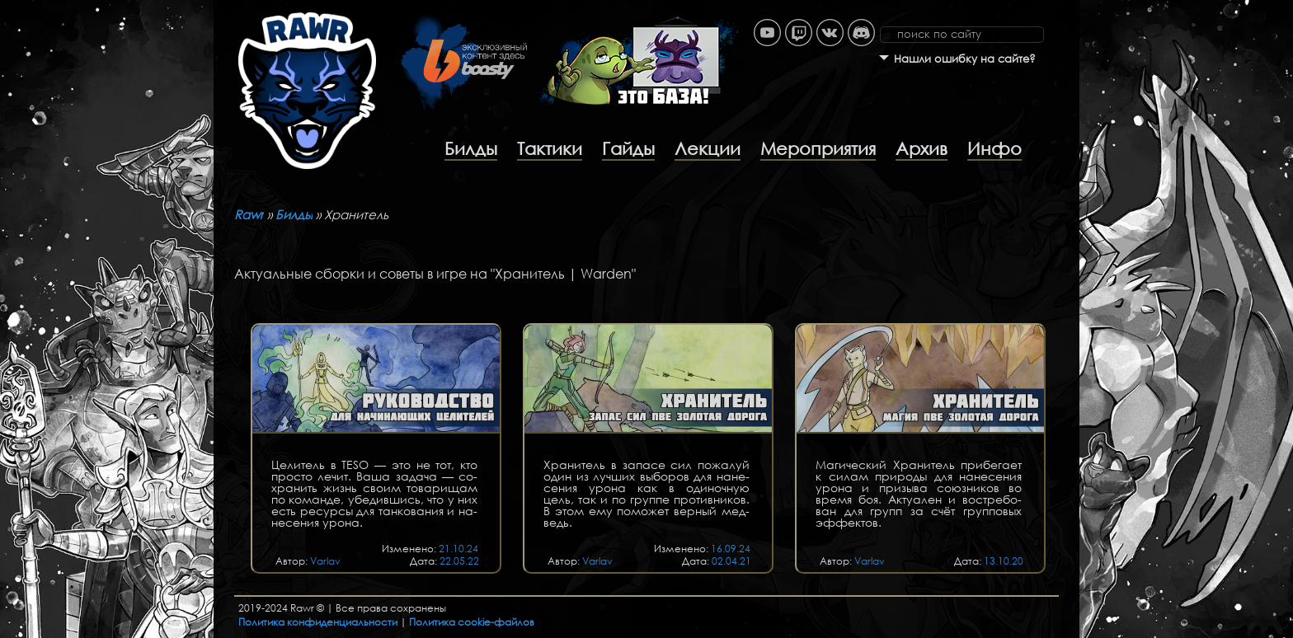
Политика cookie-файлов (471, 622)
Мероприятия (818, 148)
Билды (470, 148)
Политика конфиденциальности (317, 622)
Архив (921, 148)
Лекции (708, 148)
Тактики (549, 148)
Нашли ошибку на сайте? (965, 59)
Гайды (628, 148)
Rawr (249, 214)
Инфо (994, 148)
